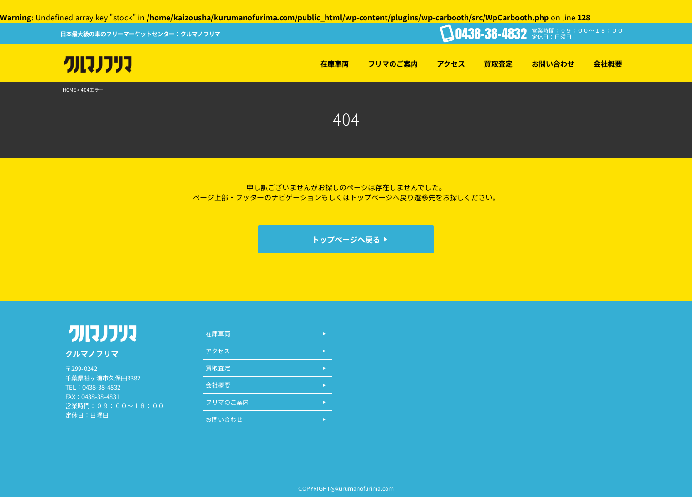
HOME (69, 89)
